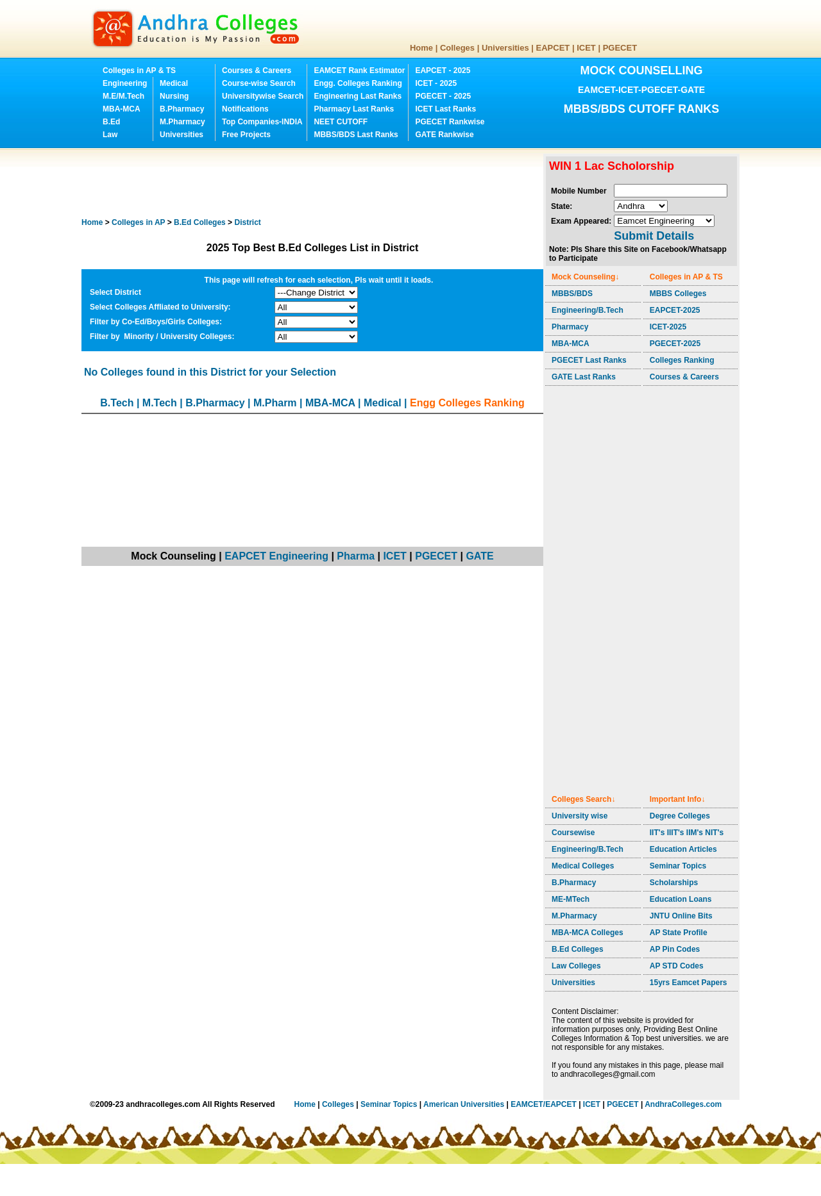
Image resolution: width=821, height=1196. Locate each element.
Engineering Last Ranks (358, 96)
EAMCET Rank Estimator (359, 70)
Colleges (457, 48)
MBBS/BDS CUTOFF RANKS (642, 109)
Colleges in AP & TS (139, 70)
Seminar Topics (678, 865)
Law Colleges (576, 965)
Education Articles (683, 849)
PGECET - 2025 (443, 96)
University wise (579, 815)
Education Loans (681, 899)
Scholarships (674, 882)
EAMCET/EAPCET (544, 1104)
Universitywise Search (262, 96)
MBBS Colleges (678, 293)
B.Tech (116, 402)
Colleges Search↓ (583, 799)
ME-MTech (570, 899)
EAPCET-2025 (675, 310)
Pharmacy (570, 326)
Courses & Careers (256, 70)
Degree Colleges (680, 815)
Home (421, 48)
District (247, 222)
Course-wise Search (259, 83)
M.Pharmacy (182, 121)
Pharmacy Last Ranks (354, 108)
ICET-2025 (668, 326)
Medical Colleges (583, 865)
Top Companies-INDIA (262, 121)
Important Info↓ (678, 799)
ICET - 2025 (436, 83)
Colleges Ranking (682, 360)
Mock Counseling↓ (585, 276)
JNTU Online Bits (681, 915)
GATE (479, 556)
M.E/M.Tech (123, 96)
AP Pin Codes (675, 949)
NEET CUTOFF (341, 121)
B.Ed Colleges (578, 949)
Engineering (125, 83)
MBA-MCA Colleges (587, 932)
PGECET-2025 (675, 343)
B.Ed (111, 121)
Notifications (245, 108)
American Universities (463, 1104)
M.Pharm (275, 402)
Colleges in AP (138, 222)
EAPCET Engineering (276, 556)
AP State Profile (678, 932)
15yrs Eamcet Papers (688, 982)
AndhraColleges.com (683, 1104)
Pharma (356, 556)
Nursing (174, 96)
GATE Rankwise (444, 134)
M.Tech (159, 402)
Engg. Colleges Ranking (358, 83)
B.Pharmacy (182, 108)
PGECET (620, 48)
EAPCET (553, 48)
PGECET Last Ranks (589, 360)
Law (110, 134)
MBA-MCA (121, 108)
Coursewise (573, 832)
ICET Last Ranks (445, 108)
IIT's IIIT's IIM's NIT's (687, 832)
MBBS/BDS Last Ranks (356, 134)
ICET (586, 48)
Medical (174, 83)
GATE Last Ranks (584, 376)
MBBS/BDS (572, 293)
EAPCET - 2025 (442, 70)
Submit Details (654, 235)
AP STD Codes (677, 965)
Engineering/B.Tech (587, 310)
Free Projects (246, 134)
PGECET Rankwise (449, 121)
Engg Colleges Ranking (467, 402)
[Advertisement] (314, 183)
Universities (505, 48)
